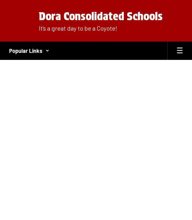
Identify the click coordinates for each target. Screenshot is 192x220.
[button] (29, 51)
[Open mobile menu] (180, 51)
